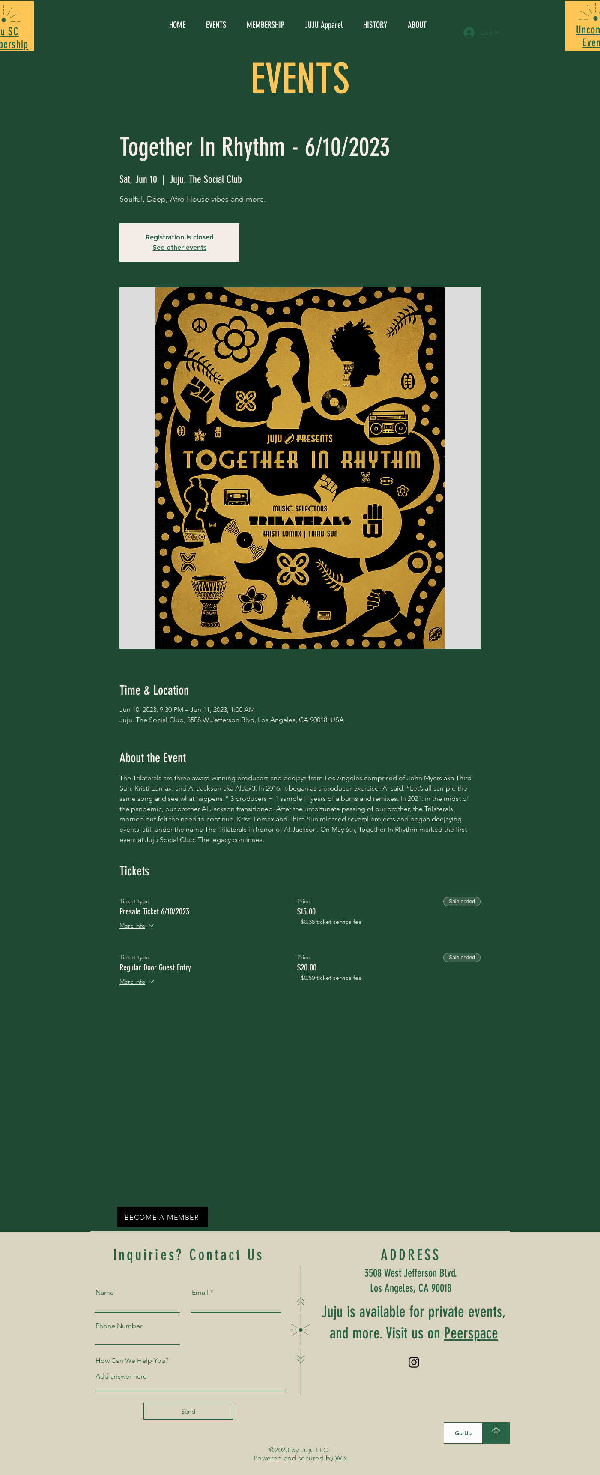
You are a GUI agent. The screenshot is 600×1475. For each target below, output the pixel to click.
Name (105, 1292)
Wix (341, 1458)
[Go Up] (463, 1433)
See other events (179, 247)
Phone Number (119, 1326)
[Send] (188, 1411)
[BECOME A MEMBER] (162, 1217)
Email (200, 1292)
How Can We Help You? (132, 1360)
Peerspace (471, 1333)
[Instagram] (414, 1362)
